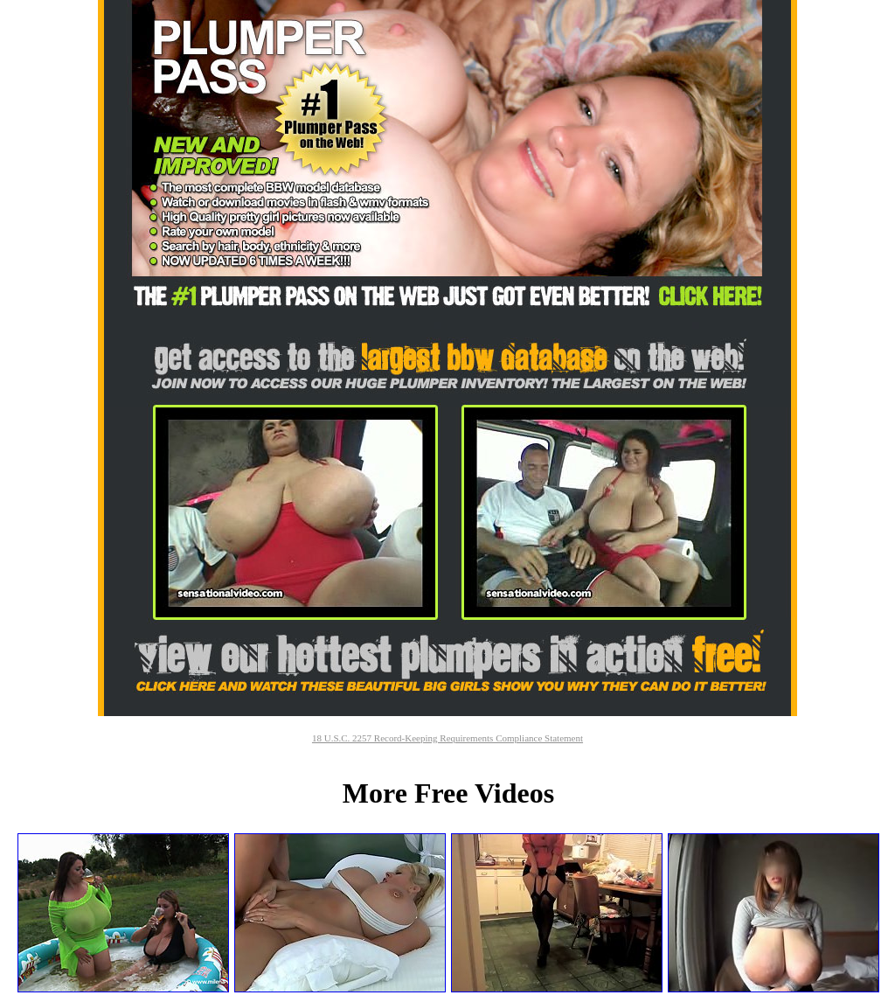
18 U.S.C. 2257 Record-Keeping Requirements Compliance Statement (447, 738)
